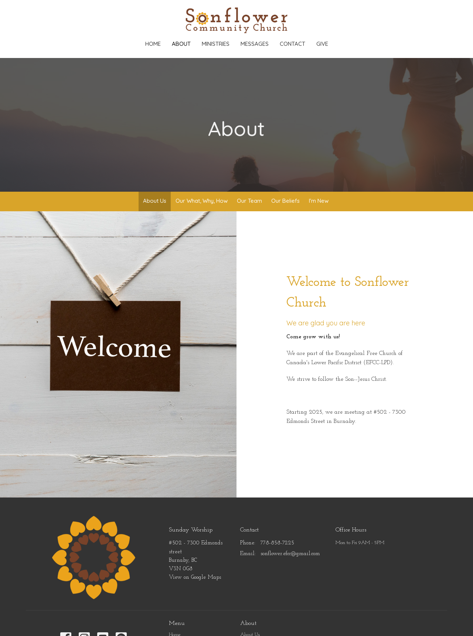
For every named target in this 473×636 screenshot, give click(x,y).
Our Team (249, 200)
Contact (292, 43)
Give (322, 43)
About (181, 43)
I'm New (319, 200)
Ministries (215, 43)
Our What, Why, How (202, 200)
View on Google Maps (195, 577)
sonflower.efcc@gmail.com (290, 554)
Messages (255, 43)
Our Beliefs (285, 200)
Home (153, 43)
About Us (154, 200)
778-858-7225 (277, 543)
